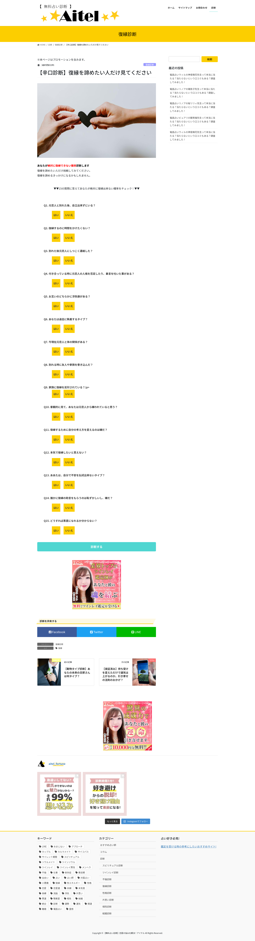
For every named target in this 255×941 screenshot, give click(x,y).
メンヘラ (86, 867)
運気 (78, 903)
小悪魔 (45, 882)
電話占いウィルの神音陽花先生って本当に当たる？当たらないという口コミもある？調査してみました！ (192, 78)
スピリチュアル (71, 856)
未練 (69, 888)
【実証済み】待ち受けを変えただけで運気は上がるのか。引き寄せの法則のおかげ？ (115, 674)
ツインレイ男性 (67, 867)
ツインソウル (68, 862)
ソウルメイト (48, 862)
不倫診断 (107, 879)
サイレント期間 (49, 856)
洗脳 (55, 893)
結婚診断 (107, 913)
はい (56, 215)
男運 (44, 898)
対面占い (85, 877)
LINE (137, 632)
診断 (55, 903)
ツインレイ (47, 867)
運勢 (67, 903)
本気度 (81, 888)
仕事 (55, 872)
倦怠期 (81, 872)
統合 (44, 903)
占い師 (70, 877)
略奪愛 (56, 898)
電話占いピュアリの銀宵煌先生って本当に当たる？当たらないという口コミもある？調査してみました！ (192, 121)
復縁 (60, 648)
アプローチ (77, 846)
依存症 (68, 872)
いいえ (69, 215)
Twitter (98, 632)
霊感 (71, 908)
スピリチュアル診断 (112, 865)
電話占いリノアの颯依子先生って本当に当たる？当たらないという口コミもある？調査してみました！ (192, 92)
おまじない (59, 846)
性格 (89, 882)
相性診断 (107, 906)
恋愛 (44, 888)
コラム (103, 851)
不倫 (44, 872)
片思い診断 (108, 899)
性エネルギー (73, 882)
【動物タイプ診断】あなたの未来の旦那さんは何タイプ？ (77, 672)
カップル (46, 851)
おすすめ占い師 (108, 845)
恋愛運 (56, 888)
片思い (79, 893)
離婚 (44, 908)
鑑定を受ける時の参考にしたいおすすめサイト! (188, 846)
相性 (69, 898)
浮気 (67, 893)
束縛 (44, 893)
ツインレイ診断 (110, 872)
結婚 (80, 898)
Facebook (58, 632)
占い (58, 877)
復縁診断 (150, 64)
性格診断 (107, 893)
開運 (90, 903)
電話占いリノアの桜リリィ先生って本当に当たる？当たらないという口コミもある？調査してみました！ (192, 107)
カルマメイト (64, 851)
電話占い (57, 908)
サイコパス (83, 851)
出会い (45, 877)
